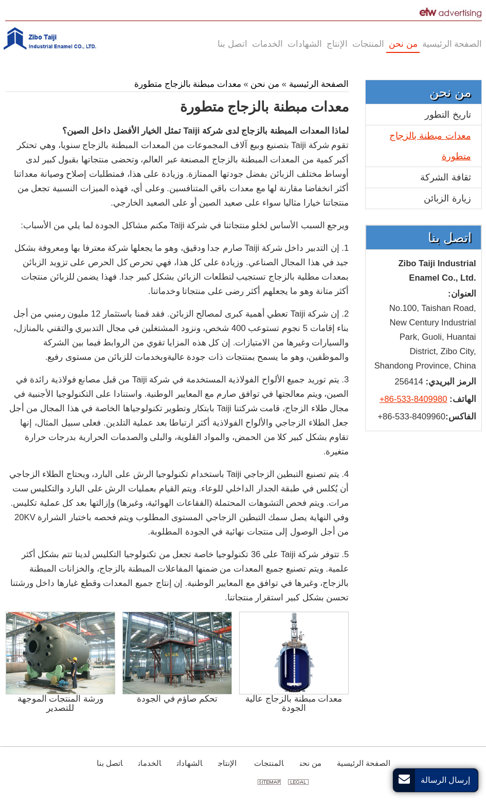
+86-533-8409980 (413, 399)
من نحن (264, 84)
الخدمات (149, 763)
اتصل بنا (449, 237)
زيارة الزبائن (446, 198)
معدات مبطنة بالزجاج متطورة (187, 84)
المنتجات (267, 763)
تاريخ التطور (447, 114)
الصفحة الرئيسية (317, 84)
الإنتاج (227, 763)
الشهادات (189, 763)
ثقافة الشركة (445, 177)
